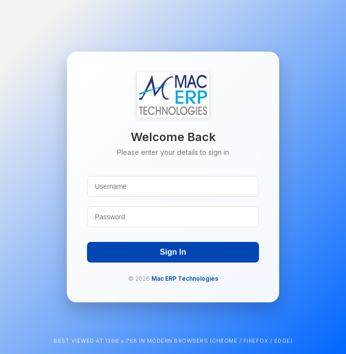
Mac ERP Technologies (184, 278)
